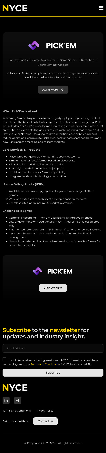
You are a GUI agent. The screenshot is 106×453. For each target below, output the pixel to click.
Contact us (45, 421)
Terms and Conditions (45, 364)
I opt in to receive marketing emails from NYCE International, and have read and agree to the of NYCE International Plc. (50, 361)
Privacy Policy (44, 410)
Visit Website (53, 288)
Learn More (50, 89)
